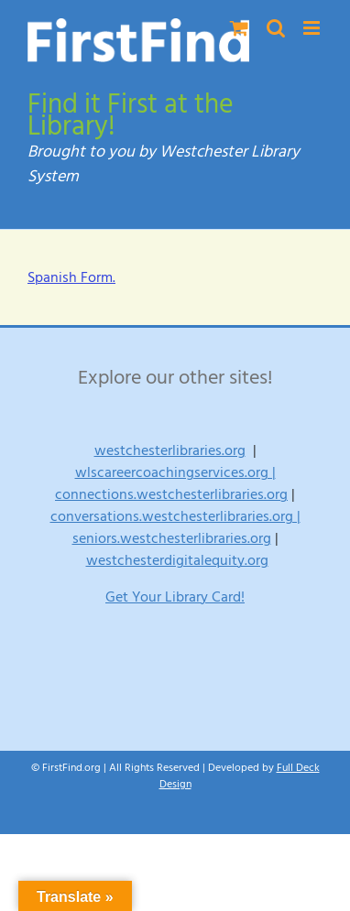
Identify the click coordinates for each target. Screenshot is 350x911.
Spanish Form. (71, 277)
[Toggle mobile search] (276, 28)
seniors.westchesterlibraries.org (171, 538)
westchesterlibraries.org (170, 450)
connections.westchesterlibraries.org (171, 494)
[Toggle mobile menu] (313, 28)
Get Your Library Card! (175, 597)
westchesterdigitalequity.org (177, 560)
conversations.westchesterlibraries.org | (175, 516)
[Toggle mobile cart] (239, 28)
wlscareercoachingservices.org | (175, 472)
